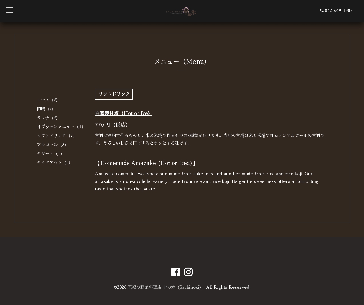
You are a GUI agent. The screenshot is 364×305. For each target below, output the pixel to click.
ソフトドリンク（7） (57, 136)
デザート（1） (51, 154)
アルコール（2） (52, 145)
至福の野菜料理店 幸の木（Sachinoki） (165, 287)
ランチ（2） (48, 118)
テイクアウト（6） (55, 162)
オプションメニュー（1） (61, 127)
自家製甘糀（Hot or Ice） (123, 113)
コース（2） (48, 100)
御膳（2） (46, 109)
